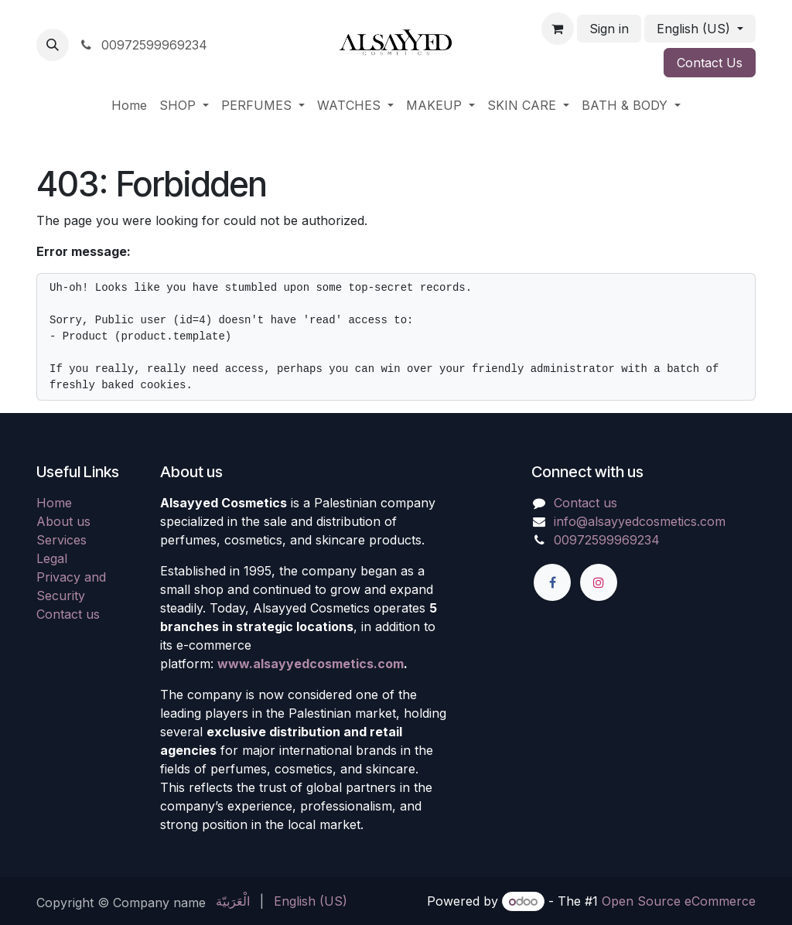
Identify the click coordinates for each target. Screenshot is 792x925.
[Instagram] (598, 582)
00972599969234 (142, 45)
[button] (52, 45)
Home (54, 502)
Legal (51, 558)
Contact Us (709, 62)
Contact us (68, 614)
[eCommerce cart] (557, 28)
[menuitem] (129, 105)
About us (63, 521)
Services (61, 540)
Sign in (609, 28)
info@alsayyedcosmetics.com (639, 521)
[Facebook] (552, 582)
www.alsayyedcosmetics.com (310, 663)
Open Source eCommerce (679, 901)
